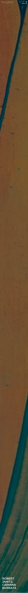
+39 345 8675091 (15, 591)
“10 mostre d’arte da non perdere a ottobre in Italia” (16, 463)
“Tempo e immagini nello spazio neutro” (17, 467)
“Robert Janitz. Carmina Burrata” (12, 476)
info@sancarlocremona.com (15, 589)
